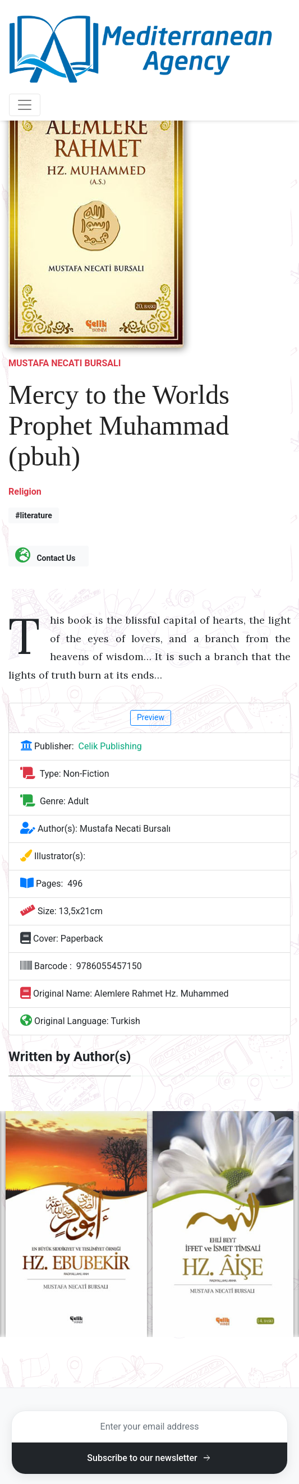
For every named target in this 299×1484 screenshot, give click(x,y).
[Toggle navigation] (24, 105)
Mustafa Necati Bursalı (64, 363)
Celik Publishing (110, 746)
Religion (25, 491)
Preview (150, 717)
